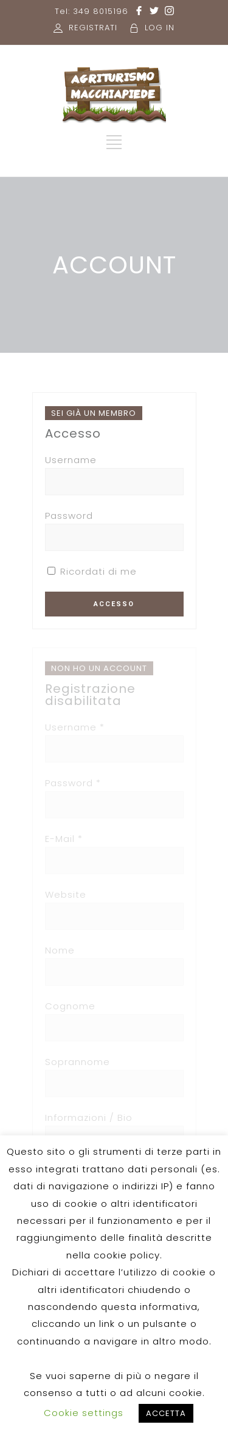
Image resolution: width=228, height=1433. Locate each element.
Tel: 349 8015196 (91, 11)
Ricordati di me (92, 571)
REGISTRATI (93, 27)
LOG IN (159, 27)
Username (71, 459)
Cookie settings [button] (83, 1412)
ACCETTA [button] (166, 1413)
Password (69, 515)
